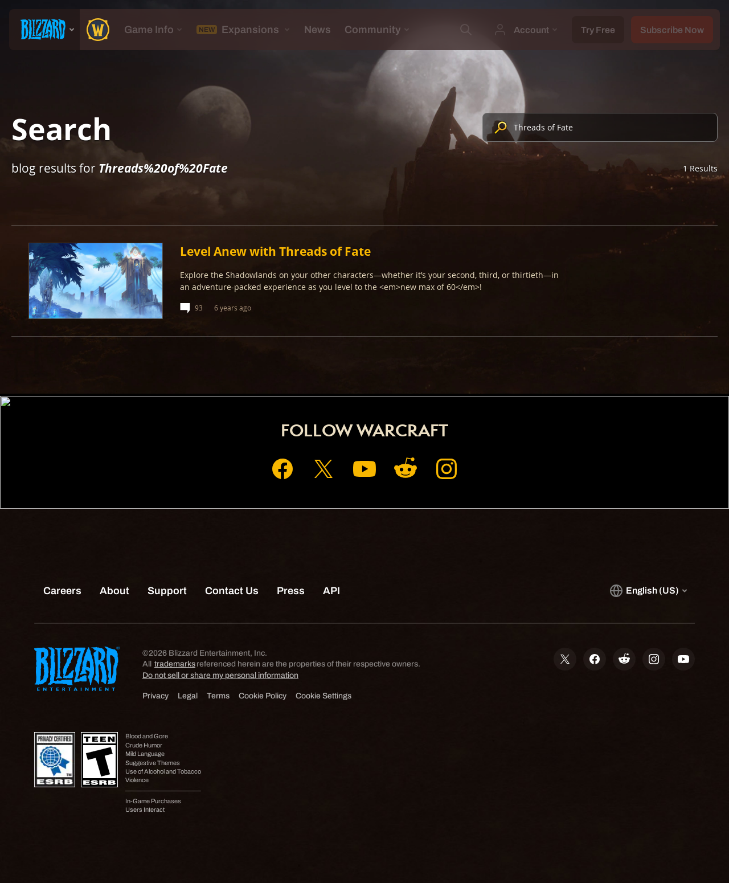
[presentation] (44, 29)
